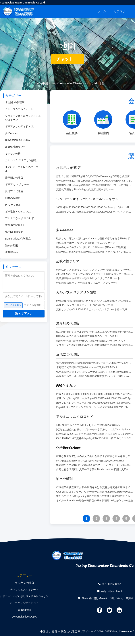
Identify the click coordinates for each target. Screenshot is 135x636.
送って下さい (23, 313)
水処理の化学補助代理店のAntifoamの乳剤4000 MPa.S (86, 367)
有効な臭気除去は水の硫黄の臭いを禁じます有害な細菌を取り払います (94, 456)
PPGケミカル (13, 204)
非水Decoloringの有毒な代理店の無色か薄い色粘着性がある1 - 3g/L (94, 181)
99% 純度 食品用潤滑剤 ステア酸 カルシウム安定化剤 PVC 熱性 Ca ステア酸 (94, 301)
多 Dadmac (11, 133)
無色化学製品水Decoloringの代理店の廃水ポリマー (85, 189)
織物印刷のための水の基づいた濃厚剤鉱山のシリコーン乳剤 (90, 341)
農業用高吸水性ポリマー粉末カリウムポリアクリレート (88, 278)
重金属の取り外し (15, 225)
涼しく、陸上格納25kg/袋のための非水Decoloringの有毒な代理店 (93, 176)
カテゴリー (120, 11)
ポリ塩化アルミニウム (18, 211)
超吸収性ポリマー (15, 146)
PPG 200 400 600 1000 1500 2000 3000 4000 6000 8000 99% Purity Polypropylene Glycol (94, 394)
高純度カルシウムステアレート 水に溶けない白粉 (84, 305)
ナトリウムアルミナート (19, 109)
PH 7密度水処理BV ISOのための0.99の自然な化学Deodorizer (90, 461)
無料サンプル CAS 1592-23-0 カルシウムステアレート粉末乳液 (91, 309)
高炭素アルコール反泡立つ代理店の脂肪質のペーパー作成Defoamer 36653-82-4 (94, 376)
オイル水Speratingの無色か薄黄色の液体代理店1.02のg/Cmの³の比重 (94, 501)
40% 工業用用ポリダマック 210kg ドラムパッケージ (85, 243)
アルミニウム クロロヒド (19, 218)
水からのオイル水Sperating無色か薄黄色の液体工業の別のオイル (93, 496)
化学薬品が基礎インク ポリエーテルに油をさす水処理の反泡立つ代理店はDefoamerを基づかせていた (94, 372)
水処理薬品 (11, 252)
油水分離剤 (11, 245)
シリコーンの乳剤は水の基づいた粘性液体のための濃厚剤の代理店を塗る (94, 345)
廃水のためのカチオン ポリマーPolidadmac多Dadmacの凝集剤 (91, 247)
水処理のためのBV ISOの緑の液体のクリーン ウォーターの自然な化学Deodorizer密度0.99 (94, 465)
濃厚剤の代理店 (14, 177)
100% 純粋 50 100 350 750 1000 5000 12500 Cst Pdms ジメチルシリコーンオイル (94, 207)
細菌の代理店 (12, 198)
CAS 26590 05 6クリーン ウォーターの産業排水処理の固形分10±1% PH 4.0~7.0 (94, 492)
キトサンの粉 (12, 153)
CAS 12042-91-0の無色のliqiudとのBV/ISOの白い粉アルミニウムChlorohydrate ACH (94, 438)
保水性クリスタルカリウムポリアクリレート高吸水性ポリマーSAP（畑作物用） (94, 270)
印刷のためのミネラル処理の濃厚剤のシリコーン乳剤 (86, 336)
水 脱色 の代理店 (14, 102)
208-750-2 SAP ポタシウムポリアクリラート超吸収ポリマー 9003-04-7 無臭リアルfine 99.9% (94, 274)
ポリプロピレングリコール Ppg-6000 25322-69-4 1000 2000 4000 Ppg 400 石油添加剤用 (94, 398)
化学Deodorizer (14, 231)
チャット (67, 59)
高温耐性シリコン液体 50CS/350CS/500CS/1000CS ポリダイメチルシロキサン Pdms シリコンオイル (94, 212)
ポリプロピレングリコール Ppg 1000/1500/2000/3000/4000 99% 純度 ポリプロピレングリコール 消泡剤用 (94, 403)
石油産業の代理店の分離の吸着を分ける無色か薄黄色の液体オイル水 (94, 487)
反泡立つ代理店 (14, 191)
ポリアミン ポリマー (17, 184)
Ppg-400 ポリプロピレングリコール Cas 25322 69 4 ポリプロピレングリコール (94, 407)
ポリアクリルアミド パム (19, 126)
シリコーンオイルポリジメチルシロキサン (23, 117)
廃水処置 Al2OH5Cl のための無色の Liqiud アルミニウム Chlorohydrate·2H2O (94, 434)
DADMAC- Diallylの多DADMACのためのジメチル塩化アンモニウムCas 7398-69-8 (94, 252)
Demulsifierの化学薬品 (18, 238)
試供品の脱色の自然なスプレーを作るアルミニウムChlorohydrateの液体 (94, 430)
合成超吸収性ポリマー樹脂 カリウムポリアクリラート (87, 283)
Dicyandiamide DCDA (17, 140)
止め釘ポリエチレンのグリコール (23, 169)
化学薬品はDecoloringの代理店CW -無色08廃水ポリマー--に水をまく (94, 185)
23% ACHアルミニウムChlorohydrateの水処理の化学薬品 (88, 425)
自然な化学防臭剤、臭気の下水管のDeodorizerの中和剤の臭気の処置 (94, 469)
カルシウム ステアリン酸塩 (20, 160)
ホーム (101, 11)
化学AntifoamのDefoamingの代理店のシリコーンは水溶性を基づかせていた (94, 363)
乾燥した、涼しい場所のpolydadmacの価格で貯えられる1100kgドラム (94, 238)
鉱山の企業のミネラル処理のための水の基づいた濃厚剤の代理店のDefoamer (94, 332)
